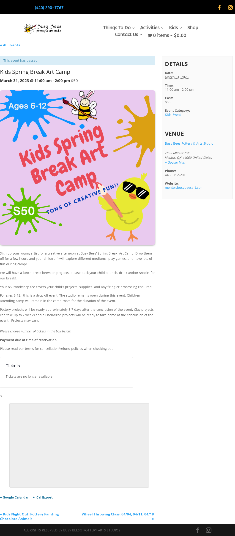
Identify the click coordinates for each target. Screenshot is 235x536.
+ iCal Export (43, 497)
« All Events (10, 45)
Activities (149, 28)
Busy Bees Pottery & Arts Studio (189, 143)
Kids (173, 28)
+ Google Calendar (14, 497)
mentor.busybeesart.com (184, 187)
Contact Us (126, 35)
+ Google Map (175, 162)
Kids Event (173, 114)
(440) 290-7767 (49, 7)
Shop (192, 28)
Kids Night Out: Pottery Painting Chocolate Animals (29, 516)
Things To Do (117, 28)
